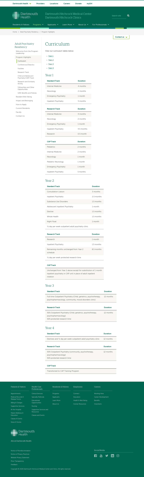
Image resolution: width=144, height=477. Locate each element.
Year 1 (50, 56)
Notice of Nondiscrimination (20, 451)
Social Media (99, 450)
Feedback (14, 464)
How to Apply (21, 104)
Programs (37, 25)
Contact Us (20, 116)
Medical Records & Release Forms (17, 398)
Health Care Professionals (37, 388)
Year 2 (51, 60)
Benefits (97, 400)
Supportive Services (17, 406)
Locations (54, 4)
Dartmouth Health (20, 4)
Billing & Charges (16, 403)
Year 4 (51, 68)
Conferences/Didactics (26, 65)
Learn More (67, 25)
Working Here (99, 393)
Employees (77, 387)
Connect (76, 393)
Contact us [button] (119, 37)
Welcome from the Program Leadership (27, 52)
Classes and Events (38, 415)
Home (15, 32)
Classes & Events (16, 419)
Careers (66, 4)
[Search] (128, 16)
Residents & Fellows (21, 25)
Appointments (16, 393)
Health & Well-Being (80, 400)
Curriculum (22, 61)
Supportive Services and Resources (40, 411)
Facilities (21, 68)
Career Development (101, 397)
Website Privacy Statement (20, 457)
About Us (82, 25)
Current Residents (23, 108)
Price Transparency (17, 461)
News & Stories (16, 422)
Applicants (51, 25)
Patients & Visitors (18, 387)
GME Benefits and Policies (27, 93)
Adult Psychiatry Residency (29, 32)
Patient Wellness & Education (17, 414)
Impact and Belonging (24, 101)
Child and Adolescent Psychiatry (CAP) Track (26, 77)
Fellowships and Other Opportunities (26, 88)
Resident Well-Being (24, 97)
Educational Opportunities (36, 401)
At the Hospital (16, 409)
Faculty (18, 112)
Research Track (23, 72)
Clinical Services (37, 393)
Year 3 (51, 64)
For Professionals (99, 25)
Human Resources (79, 404)
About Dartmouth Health (21, 441)
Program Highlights (48, 32)
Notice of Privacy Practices (20, 454)
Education (76, 397)
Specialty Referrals (38, 397)
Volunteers (98, 404)
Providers (40, 4)
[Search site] (119, 16)
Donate (78, 4)
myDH (89, 4)
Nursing (34, 406)
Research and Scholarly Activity (26, 83)
